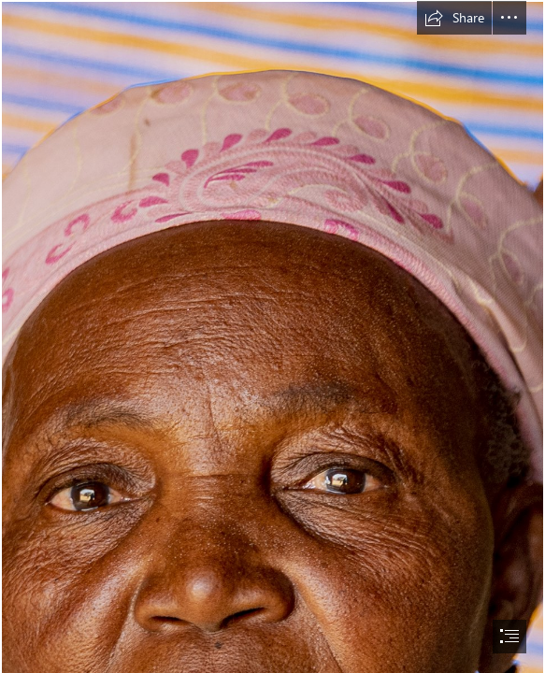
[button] (454, 18)
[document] (272, 336)
